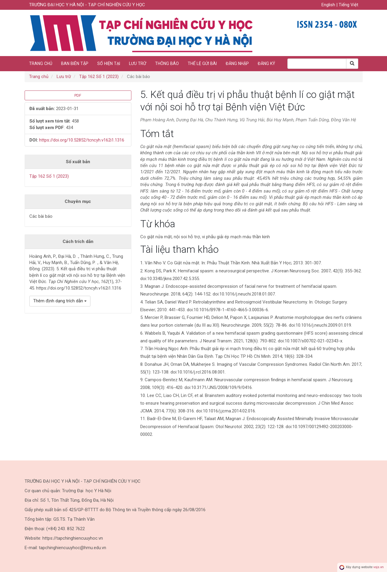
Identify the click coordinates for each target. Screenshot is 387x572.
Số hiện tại (108, 63)
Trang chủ (40, 63)
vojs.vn (378, 567)
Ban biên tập (74, 63)
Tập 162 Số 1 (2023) (99, 76)
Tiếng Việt (348, 4)
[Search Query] (316, 63)
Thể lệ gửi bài (202, 63)
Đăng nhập (237, 63)
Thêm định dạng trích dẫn (60, 301)
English (328, 4)
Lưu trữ (137, 63)
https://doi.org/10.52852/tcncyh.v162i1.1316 (81, 140)
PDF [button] (77, 95)
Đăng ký (266, 63)
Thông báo (167, 63)
